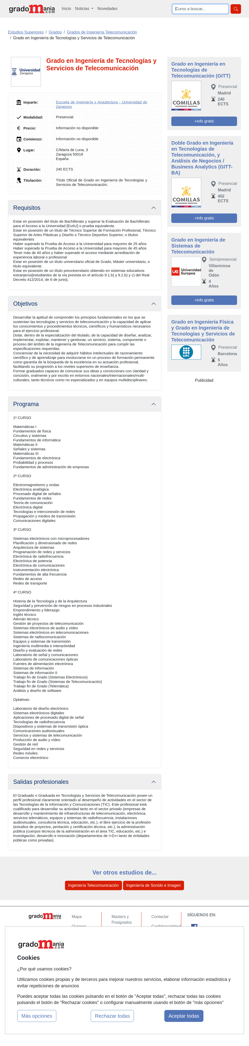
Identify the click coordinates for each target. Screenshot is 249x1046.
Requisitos (26, 208)
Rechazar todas (112, 1016)
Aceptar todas (184, 1016)
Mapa (77, 917)
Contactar (160, 917)
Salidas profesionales (40, 782)
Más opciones (36, 1016)
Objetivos (25, 303)
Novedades (107, 8)
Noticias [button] (82, 8)
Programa (26, 404)
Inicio (66, 8)
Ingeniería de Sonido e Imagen (153, 885)
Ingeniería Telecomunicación (93, 885)
